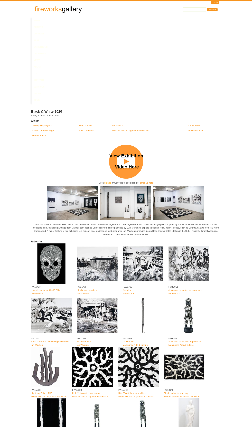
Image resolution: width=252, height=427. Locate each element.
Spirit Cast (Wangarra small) (91, 365)
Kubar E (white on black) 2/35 (45, 210)
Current (61, 20)
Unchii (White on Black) (42, 365)
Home (37, 20)
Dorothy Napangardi (42, 46)
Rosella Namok (195, 51)
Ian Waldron (118, 46)
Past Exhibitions (81, 20)
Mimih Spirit (128, 262)
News (113, 20)
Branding (127, 210)
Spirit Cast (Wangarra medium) (138, 365)
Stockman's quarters (87, 210)
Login (215, 2)
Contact (140, 20)
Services (154, 20)
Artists (48, 20)
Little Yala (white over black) (86, 313)
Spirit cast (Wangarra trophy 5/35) (185, 262)
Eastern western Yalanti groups (46, 417)
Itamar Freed (194, 46)
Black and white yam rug (176, 313)
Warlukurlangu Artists (179, 420)
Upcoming (100, 20)
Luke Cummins (86, 51)
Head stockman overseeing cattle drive (50, 262)
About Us (126, 20)
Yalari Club (170, 20)
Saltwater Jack (84, 262)
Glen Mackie (85, 46)
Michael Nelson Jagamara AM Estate (130, 51)
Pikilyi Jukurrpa (176, 417)
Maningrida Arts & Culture (135, 265)
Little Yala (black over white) (131, 313)
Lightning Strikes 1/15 (41, 313)
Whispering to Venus (179, 365)
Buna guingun (83, 417)
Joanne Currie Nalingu (43, 51)
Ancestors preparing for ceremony (185, 210)
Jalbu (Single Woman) (133, 417)
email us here (146, 103)
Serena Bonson (39, 56)
